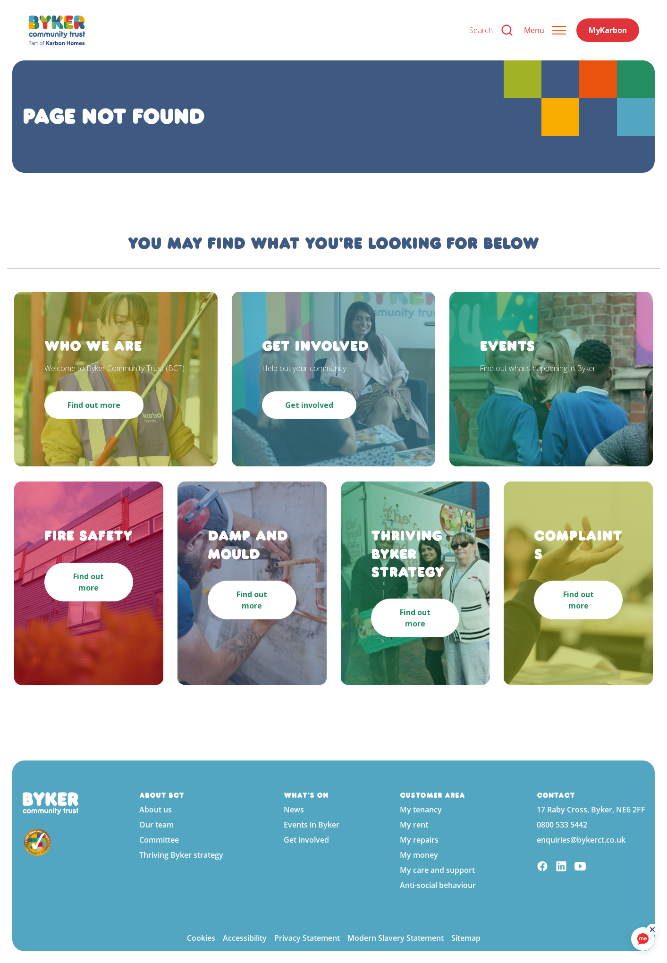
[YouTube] (580, 867)
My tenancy (421, 809)
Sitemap (466, 938)
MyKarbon (608, 30)
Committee (159, 840)
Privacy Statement (307, 938)
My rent (414, 824)
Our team (156, 824)
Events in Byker (311, 824)
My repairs (419, 840)
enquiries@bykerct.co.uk (581, 840)
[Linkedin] (561, 867)
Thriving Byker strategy (181, 855)
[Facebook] (542, 867)
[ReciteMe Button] (653, 931)
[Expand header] (545, 30)
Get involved (306, 840)
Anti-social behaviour (438, 885)
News (294, 809)
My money (419, 855)
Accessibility (245, 938)
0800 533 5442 (562, 824)
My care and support (437, 870)
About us (155, 809)
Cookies (201, 938)
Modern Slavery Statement (395, 938)
